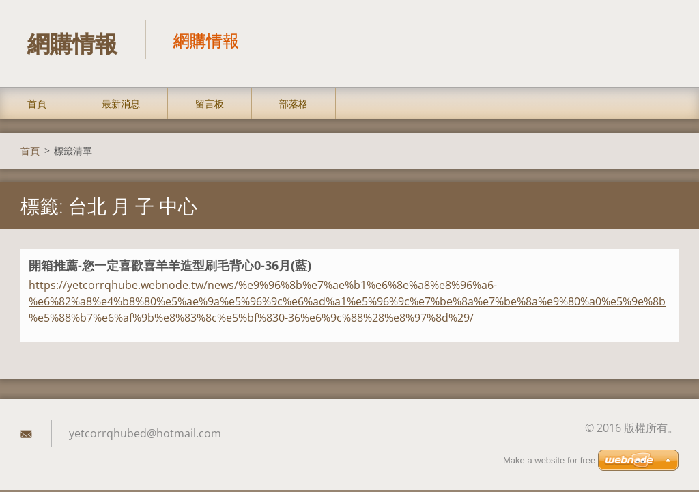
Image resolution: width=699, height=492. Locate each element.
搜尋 (663, 39)
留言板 (209, 103)
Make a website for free (549, 461)
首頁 (36, 103)
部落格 (293, 103)
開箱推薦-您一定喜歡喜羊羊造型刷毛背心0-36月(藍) (170, 265)
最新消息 (121, 103)
